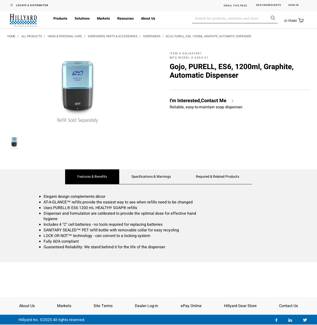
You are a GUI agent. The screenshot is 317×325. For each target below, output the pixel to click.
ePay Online (191, 306)
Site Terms (103, 306)
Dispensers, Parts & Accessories (112, 36)
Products (60, 18)
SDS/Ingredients (268, 5)
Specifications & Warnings (151, 176)
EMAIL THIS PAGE (235, 5)
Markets (103, 18)
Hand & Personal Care (65, 36)
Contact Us (288, 306)
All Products (31, 36)
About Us (148, 18)
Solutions (82, 18)
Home (11, 36)
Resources (125, 18)
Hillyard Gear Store (240, 306)
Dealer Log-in (146, 306)
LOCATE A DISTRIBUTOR (32, 5)
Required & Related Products (217, 176)
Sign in (293, 5)
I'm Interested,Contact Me (198, 100)
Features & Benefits (92, 176)
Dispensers (151, 36)
